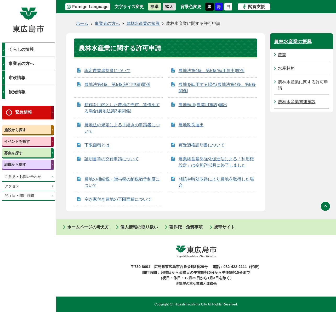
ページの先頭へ (325, 206)
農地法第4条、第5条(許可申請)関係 (117, 84)
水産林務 (286, 68)
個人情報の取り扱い (139, 227)
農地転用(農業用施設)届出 (203, 104)
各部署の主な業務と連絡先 (196, 284)
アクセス (12, 186)
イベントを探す (17, 141)
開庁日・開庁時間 (19, 196)
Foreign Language (90, 6)
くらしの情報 (21, 49)
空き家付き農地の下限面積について (117, 199)
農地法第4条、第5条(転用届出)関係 (211, 70)
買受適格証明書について (202, 145)
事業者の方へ (21, 63)
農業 (282, 54)
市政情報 (17, 77)
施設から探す (15, 130)
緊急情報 (23, 112)
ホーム (82, 23)
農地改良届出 (191, 125)
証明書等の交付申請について (111, 159)
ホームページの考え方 (88, 227)
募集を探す (13, 153)
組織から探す (15, 164)
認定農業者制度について (107, 70)
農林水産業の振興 (143, 23)
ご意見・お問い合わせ (23, 177)
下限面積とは (97, 145)
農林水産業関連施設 (297, 102)
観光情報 (17, 92)
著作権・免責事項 (186, 227)
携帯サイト (224, 227)
